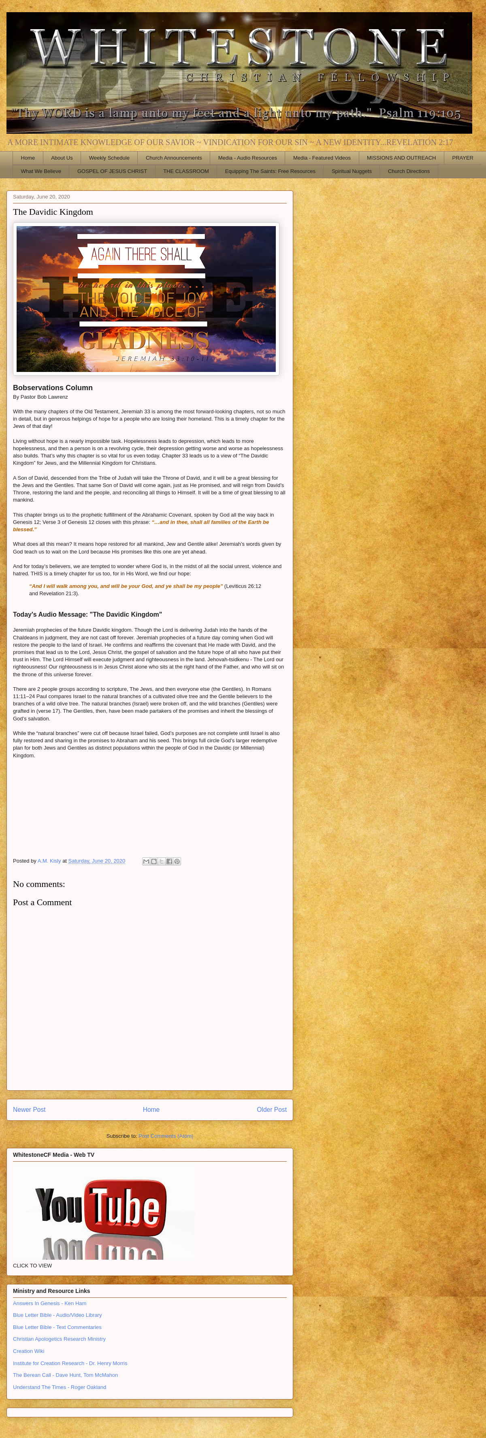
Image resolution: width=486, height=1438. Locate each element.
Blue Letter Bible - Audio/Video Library (57, 1315)
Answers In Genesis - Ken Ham (49, 1303)
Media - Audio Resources (247, 158)
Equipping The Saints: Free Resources (270, 171)
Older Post (272, 1109)
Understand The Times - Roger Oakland (59, 1387)
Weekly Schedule (109, 158)
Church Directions (409, 171)
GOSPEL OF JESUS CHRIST (112, 171)
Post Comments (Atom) (166, 1136)
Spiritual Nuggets (352, 171)
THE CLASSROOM (186, 171)
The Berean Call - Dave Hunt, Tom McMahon (65, 1375)
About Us (61, 158)
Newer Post (29, 1109)
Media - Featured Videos (322, 158)
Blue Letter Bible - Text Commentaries (57, 1327)
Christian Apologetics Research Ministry (59, 1339)
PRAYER (463, 158)
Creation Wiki (28, 1351)
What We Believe (41, 171)
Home (28, 158)
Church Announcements (174, 158)
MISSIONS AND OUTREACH (401, 158)
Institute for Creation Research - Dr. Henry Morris (70, 1363)
